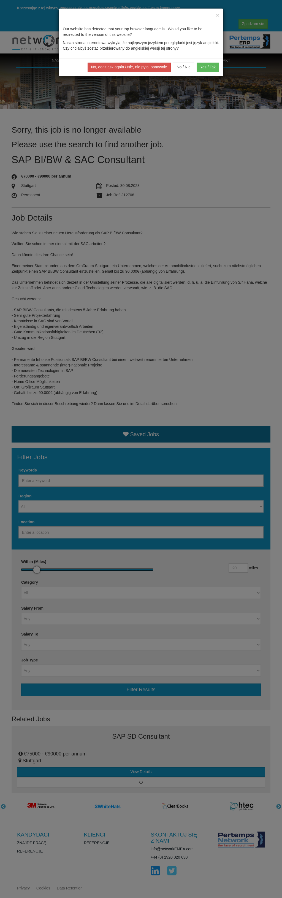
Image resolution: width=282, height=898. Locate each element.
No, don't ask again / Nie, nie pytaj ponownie (129, 67)
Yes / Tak (208, 67)
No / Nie (184, 67)
